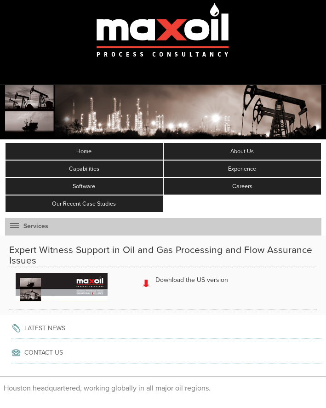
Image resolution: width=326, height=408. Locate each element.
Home (84, 151)
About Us (242, 151)
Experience (242, 168)
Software (84, 186)
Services (29, 226)
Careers (242, 186)
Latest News (44, 328)
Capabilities (84, 168)
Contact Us (43, 352)
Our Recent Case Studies (84, 203)
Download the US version (191, 280)
